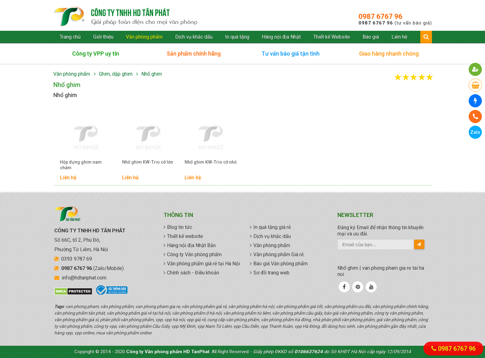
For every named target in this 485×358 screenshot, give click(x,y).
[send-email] (419, 244)
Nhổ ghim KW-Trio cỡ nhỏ (211, 162)
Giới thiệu (103, 37)
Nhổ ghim (151, 74)
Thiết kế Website (331, 37)
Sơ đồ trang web (271, 273)
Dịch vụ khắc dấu (194, 37)
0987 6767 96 (380, 16)
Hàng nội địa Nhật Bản (191, 245)
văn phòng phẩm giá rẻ (125, 17)
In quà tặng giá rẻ (272, 227)
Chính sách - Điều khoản (193, 273)
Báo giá (371, 37)
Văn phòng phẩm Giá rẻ (278, 255)
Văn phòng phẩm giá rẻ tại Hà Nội (203, 264)
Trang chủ (70, 37)
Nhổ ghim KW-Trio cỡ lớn (147, 162)
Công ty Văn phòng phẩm (194, 255)
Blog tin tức (179, 227)
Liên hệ (399, 37)
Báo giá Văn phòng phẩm (280, 264)
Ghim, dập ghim (115, 74)
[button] (475, 69)
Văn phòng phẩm (144, 37)
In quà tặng (237, 37)
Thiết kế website (185, 236)
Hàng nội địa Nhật (281, 37)
